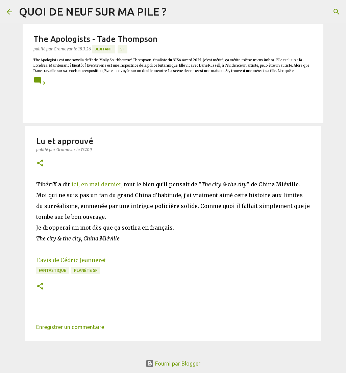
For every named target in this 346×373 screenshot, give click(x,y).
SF (122, 49)
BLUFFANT (104, 49)
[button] (40, 163)
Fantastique (52, 270)
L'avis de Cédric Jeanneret (71, 260)
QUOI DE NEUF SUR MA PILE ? (93, 11)
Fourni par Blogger (173, 363)
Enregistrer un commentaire (70, 327)
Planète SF (85, 270)
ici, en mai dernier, (97, 184)
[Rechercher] (336, 12)
